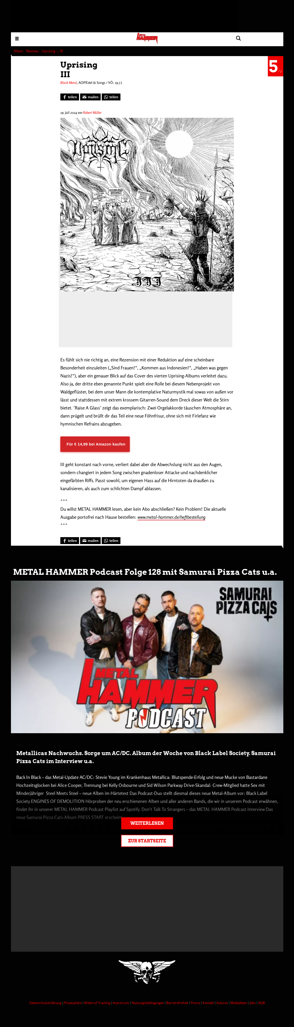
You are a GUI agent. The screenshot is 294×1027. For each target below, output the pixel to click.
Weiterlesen (147, 823)
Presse (196, 1003)
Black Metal (68, 82)
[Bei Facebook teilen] (69, 96)
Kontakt (209, 1003)
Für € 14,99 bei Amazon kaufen (96, 444)
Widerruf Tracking (97, 1003)
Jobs (253, 1003)
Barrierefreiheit (177, 1003)
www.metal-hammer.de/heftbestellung (171, 517)
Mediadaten (239, 1003)
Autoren (222, 1003)
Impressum (121, 1003)
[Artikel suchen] (239, 38)
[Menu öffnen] (17, 38)
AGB (261, 1003)
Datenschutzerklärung (45, 1003)
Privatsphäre (73, 1003)
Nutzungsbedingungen (148, 1003)
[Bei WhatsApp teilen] (111, 96)
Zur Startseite (147, 841)
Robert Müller (92, 112)
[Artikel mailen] (90, 96)
